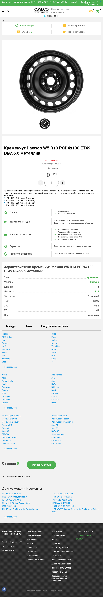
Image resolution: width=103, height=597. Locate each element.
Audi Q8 (5, 431)
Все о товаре (27, 25)
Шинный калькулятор (61, 568)
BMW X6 (5, 434)
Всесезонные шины (36, 560)
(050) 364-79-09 (52, 16)
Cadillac (55, 393)
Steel (4, 362)
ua (100, 2)
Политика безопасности (63, 552)
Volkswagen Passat (60, 419)
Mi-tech (55, 349)
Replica (5, 334)
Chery (54, 396)
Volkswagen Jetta (59, 415)
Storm (54, 352)
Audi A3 (55, 425)
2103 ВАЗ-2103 (9, 506)
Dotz (54, 337)
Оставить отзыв (41, 464)
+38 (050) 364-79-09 (85, 531)
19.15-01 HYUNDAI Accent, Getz (16, 503)
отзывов (53, 168)
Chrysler (55, 399)
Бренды (11, 326)
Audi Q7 (55, 428)
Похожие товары (76, 32)
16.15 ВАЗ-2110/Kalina (62, 497)
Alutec (54, 340)
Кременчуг (93, 277)
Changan (6, 396)
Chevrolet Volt (58, 437)
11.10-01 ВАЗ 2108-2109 (62, 494)
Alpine (4, 378)
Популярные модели (54, 326)
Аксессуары (32, 548)
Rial (3, 340)
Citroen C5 (56, 440)
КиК (4, 346)
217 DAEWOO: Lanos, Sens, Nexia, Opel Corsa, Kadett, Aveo (75, 510)
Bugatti (5, 390)
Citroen (5, 403)
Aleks (4, 352)
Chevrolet (6, 399)
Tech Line (56, 346)
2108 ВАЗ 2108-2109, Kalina (64, 506)
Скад (54, 334)
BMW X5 (55, 431)
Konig (54, 358)
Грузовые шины (34, 535)
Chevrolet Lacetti (9, 437)
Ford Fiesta (56, 443)
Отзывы (27, 32)
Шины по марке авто (61, 560)
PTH (53, 355)
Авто (28, 326)
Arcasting (6, 358)
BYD (4, 393)
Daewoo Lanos (8, 443)
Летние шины (33, 552)
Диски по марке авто (61, 564)
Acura (4, 375)
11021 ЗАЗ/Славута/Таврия (14, 497)
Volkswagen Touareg (11, 415)
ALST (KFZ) (7, 337)
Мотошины (32, 540)
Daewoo (94, 282)
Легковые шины (34, 531)
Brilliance (55, 387)
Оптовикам (57, 531)
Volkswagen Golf (9, 419)
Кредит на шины (59, 572)
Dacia (54, 403)
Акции (54, 540)
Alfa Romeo (57, 375)
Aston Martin (7, 381)
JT (53, 362)
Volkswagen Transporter (62, 422)
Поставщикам (58, 535)
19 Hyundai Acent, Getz (62, 500)
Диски (30, 544)
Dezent (5, 343)
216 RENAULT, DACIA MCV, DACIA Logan (20, 509)
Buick (54, 390)
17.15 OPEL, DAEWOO (11, 500)
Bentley (5, 384)
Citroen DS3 (7, 440)
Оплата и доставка (60, 548)
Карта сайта (56, 590)
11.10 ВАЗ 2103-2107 (11, 494)
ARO (53, 378)
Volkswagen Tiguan (10, 422)
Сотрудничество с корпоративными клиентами (60, 578)
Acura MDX (7, 425)
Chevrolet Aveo (58, 434)
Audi (53, 381)
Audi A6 (5, 428)
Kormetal (6, 349)
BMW (54, 384)
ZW (3, 355)
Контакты (56, 556)
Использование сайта (37, 590)
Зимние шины (33, 556)
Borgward (6, 387)
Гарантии (56, 544)
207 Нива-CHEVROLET (62, 503)
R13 (97, 291)
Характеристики (76, 25)
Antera (54, 343)
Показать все (10, 367)
